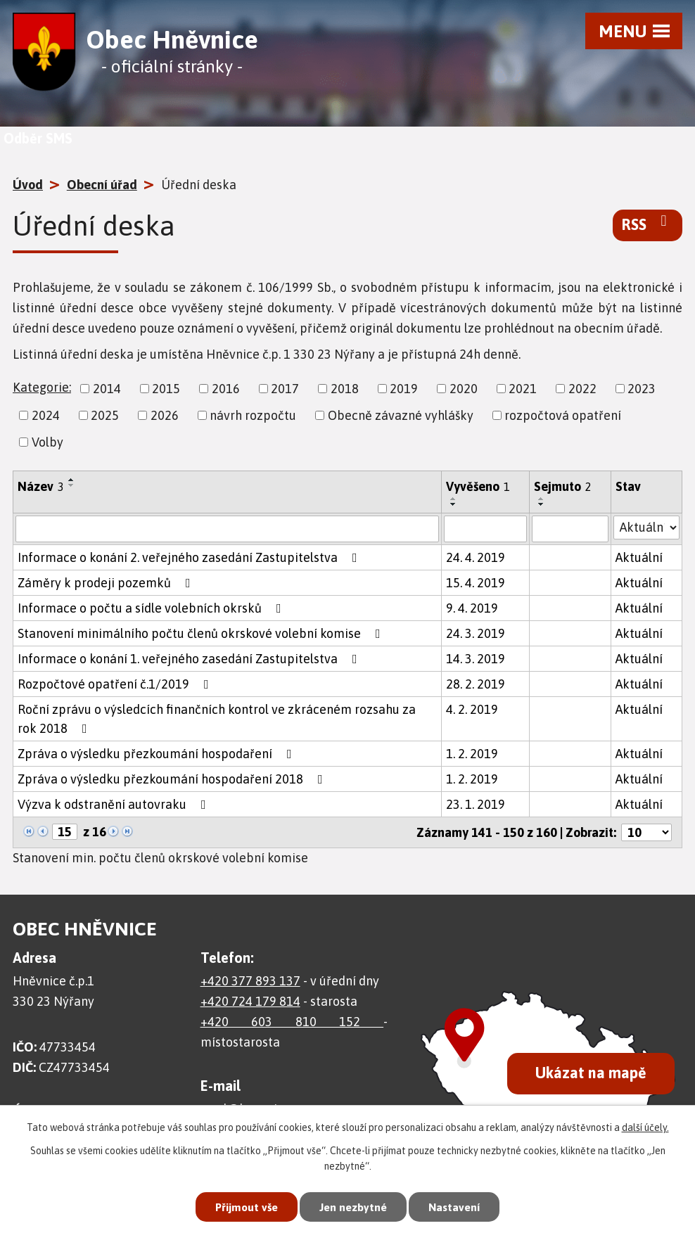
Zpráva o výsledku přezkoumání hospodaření (158, 753)
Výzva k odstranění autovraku (115, 804)
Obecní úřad (102, 184)
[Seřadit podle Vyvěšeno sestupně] (453, 504)
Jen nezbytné (353, 1205)
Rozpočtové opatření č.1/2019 (116, 684)
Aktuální (639, 557)
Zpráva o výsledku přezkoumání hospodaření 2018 (173, 779)
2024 (46, 415)
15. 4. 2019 (475, 582)
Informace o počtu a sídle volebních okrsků (152, 608)
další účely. (645, 1124)
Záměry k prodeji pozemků (107, 582)
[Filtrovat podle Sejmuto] (570, 529)
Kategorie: (42, 387)
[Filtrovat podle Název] (227, 529)
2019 (404, 388)
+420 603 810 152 (292, 1021)
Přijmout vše (238, 1205)
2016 (226, 388)
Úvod (28, 184)
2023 (641, 388)
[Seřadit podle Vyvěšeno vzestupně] (453, 498)
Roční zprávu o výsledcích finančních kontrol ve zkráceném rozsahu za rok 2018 (217, 719)
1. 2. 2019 (472, 753)
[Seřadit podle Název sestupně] (71, 485)
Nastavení (463, 1205)
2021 (523, 388)
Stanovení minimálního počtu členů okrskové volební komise (202, 633)
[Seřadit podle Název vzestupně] (71, 479)
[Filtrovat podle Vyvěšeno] (485, 529)
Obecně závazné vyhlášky (400, 415)
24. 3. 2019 (475, 633)
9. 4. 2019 (472, 608)
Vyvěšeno (478, 486)
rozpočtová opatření (562, 415)
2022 (582, 388)
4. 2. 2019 (472, 709)
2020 (463, 388)
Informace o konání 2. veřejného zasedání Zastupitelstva (190, 557)
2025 (105, 415)
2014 (107, 388)
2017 (285, 388)
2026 (165, 415)
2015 (166, 388)
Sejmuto (563, 486)
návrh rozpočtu (253, 415)
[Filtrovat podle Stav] (646, 527)
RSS (647, 224)
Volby (47, 442)
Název (41, 486)
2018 (345, 388)
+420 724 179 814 (250, 1001)
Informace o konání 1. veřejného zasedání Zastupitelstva (190, 658)
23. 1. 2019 (475, 804)
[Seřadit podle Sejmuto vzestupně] (541, 498)
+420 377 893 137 (250, 980)
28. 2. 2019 (475, 684)
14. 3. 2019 (475, 658)
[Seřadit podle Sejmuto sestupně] (541, 504)
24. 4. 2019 (475, 557)
